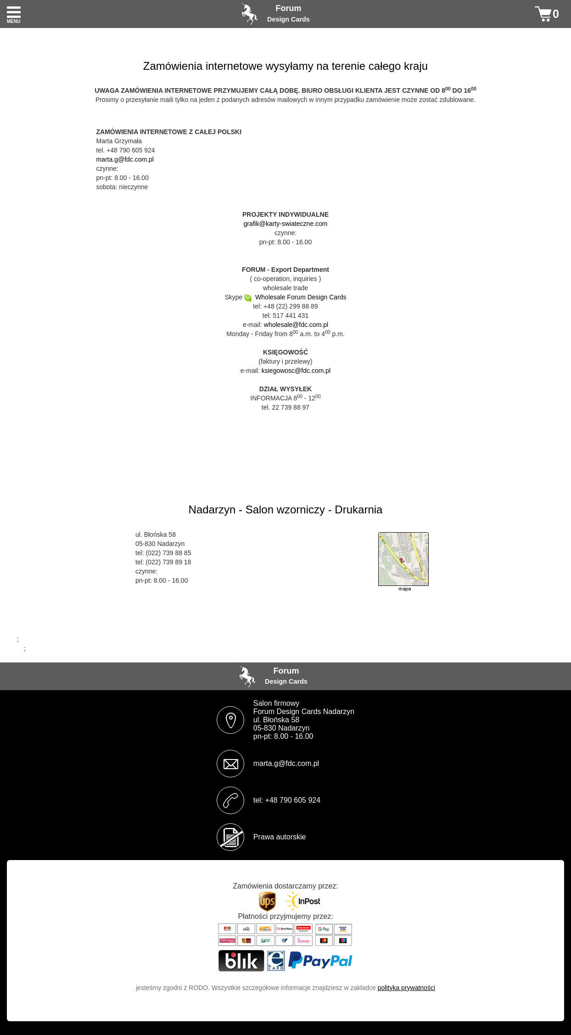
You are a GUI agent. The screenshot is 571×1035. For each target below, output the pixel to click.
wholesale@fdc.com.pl (296, 324)
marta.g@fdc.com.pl (125, 159)
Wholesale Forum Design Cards (295, 297)
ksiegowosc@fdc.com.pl (296, 370)
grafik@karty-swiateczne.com (285, 223)
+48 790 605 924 (293, 800)
